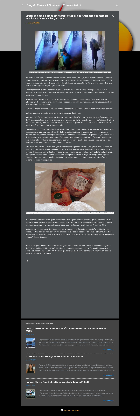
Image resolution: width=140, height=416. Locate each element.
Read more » (108, 350)
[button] (113, 16)
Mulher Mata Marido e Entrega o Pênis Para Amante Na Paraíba (54, 356)
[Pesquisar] (117, 6)
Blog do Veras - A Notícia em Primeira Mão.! (54, 5)
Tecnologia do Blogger (70, 410)
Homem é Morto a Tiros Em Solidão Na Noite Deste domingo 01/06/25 (57, 382)
